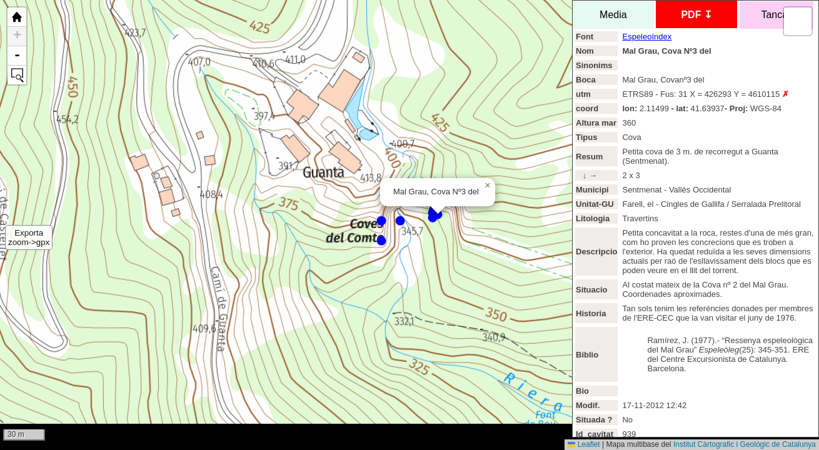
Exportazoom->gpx (28, 237)
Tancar (776, 14)
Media (613, 14)
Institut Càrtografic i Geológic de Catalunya (744, 444)
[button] (487, 185)
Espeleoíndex (646, 36)
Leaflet (584, 444)
